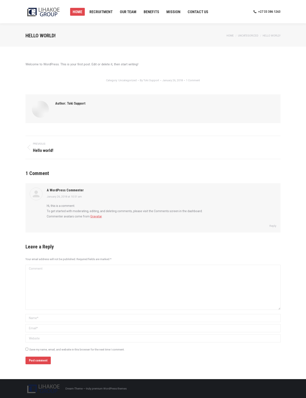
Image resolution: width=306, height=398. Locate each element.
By (149, 80)
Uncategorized (127, 80)
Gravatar (96, 216)
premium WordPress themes (109, 388)
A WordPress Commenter (65, 190)
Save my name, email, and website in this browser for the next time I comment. (77, 349)
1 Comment (193, 80)
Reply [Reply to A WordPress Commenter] (272, 225)
